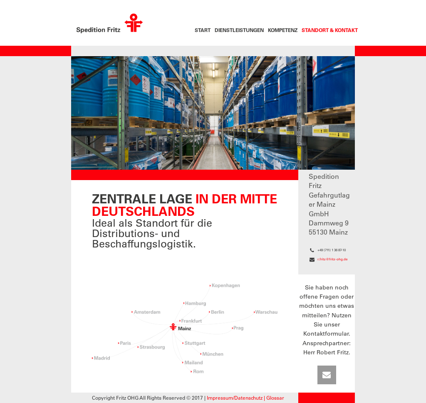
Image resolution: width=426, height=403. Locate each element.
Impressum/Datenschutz (235, 397)
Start (203, 30)
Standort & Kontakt (330, 30)
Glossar (275, 397)
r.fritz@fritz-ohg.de (332, 259)
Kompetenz (282, 30)
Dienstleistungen (239, 30)
